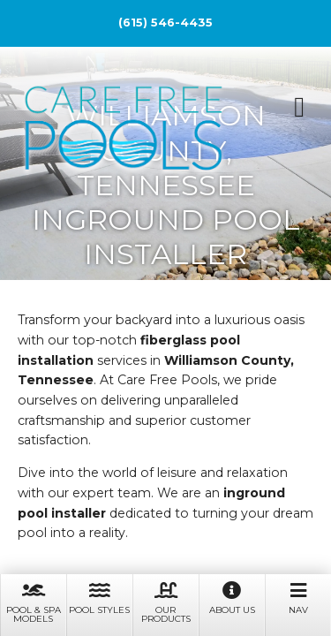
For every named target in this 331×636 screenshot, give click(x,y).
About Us (231, 597)
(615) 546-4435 (165, 22)
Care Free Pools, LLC (123, 130)
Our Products (165, 601)
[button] (299, 107)
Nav (298, 597)
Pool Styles (99, 597)
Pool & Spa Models (33, 601)
